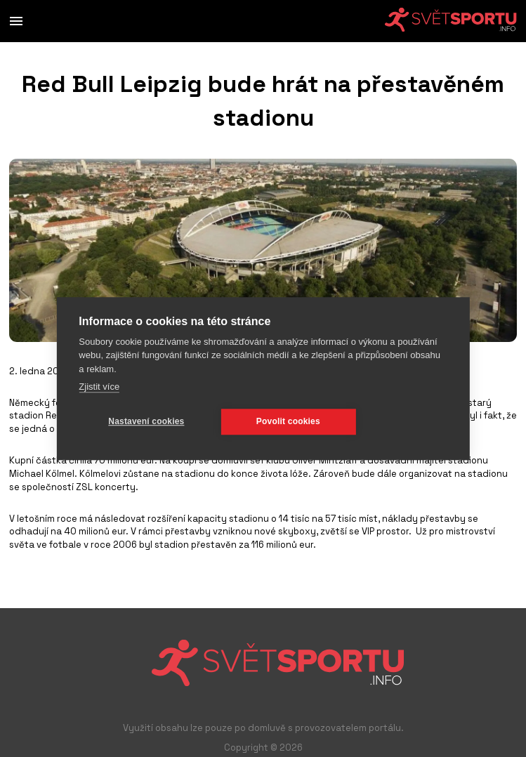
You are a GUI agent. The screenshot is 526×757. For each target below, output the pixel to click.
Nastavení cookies (146, 421)
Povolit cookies (288, 421)
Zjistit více (99, 386)
